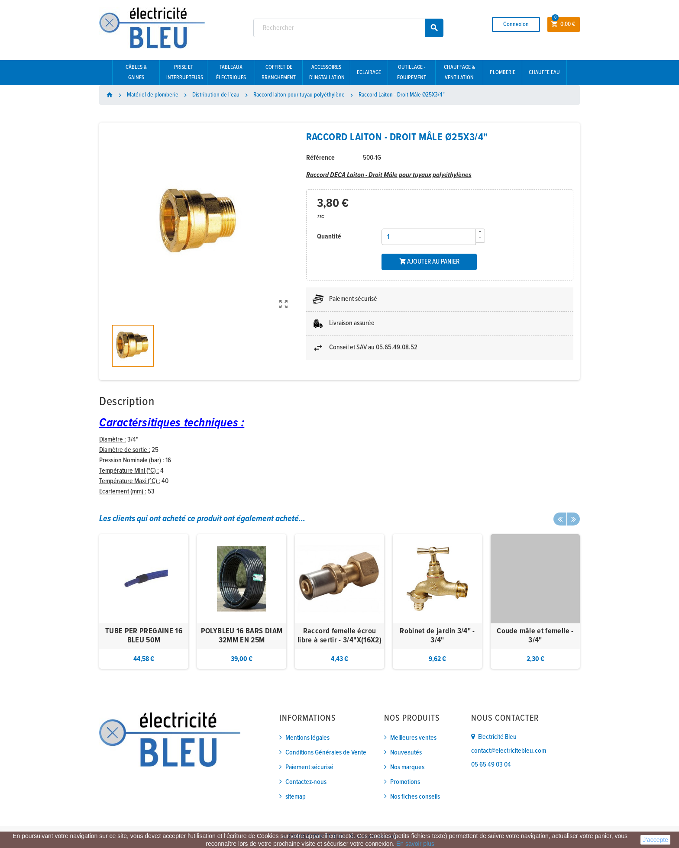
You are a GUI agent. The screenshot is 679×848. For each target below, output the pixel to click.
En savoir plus (415, 843)
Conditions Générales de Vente (325, 752)
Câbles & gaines (136, 72)
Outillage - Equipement (411, 72)
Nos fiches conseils (415, 796)
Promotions (405, 782)
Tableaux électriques (231, 72)
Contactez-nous (306, 782)
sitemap (295, 796)
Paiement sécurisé (309, 767)
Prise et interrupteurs (184, 72)
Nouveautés (406, 752)
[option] (144, 601)
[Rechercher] (348, 28)
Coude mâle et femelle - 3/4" (535, 636)
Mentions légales (307, 737)
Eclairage (369, 72)
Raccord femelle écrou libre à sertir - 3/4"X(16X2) (339, 636)
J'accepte (655, 839)
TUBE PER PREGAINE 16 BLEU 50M (143, 636)
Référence (320, 157)
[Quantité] (429, 237)
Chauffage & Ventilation (459, 72)
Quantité (329, 236)
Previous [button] (559, 519)
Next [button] (573, 519)
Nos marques (407, 767)
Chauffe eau (544, 72)
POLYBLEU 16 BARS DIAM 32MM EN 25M (242, 636)
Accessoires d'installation (327, 72)
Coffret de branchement (279, 72)
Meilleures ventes (413, 737)
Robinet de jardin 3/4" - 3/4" (437, 636)
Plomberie (502, 72)
